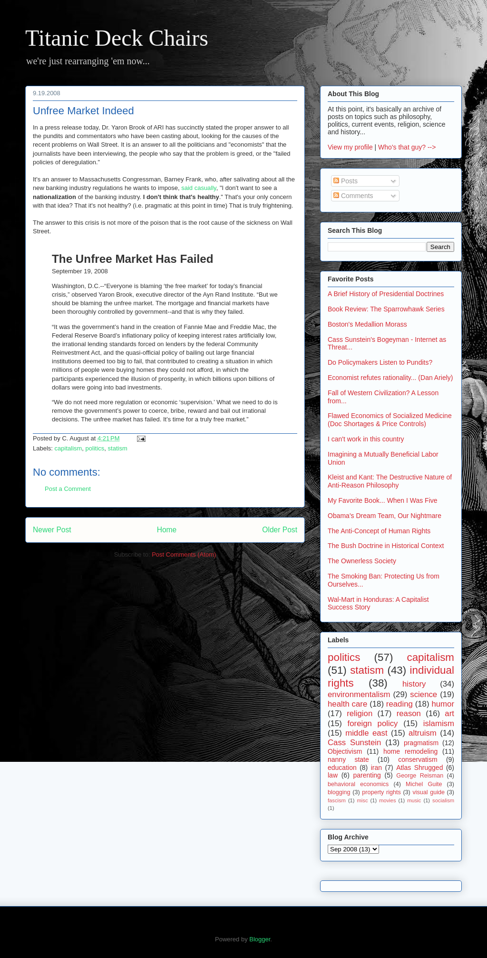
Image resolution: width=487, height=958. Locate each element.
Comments (353, 196)
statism (117, 448)
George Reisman (419, 775)
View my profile (350, 147)
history (414, 684)
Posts (345, 181)
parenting (366, 775)
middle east (366, 733)
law (333, 775)
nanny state (348, 759)
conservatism (417, 759)
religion (359, 713)
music (414, 800)
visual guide (428, 792)
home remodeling (410, 751)
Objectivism (345, 751)
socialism (443, 800)
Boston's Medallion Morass (367, 324)
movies (387, 800)
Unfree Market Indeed (83, 111)
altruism (423, 733)
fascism (337, 800)
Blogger (259, 939)
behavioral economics (358, 784)
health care (347, 704)
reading (399, 704)
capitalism (68, 448)
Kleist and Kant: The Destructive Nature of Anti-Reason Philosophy (390, 481)
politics (95, 448)
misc (362, 800)
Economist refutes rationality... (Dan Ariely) (390, 377)
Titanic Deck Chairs (116, 37)
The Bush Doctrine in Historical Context (386, 545)
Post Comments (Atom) (184, 554)
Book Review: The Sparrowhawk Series (386, 309)
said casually (198, 187)
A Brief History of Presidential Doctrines (386, 294)
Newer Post (52, 530)
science (423, 694)
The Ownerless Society (362, 561)
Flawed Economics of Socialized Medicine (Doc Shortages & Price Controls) (390, 420)
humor (442, 704)
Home (167, 530)
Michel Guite (424, 784)
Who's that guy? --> (407, 147)
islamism (438, 723)
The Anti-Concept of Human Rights (379, 531)
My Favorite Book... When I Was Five (383, 500)
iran (376, 767)
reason (409, 713)
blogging (339, 792)
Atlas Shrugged (419, 767)
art (449, 713)
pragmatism (421, 743)
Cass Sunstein (354, 742)
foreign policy (373, 723)
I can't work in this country (366, 439)
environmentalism (359, 694)
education (342, 767)
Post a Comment (68, 488)
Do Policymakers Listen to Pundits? (380, 362)
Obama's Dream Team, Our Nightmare (384, 515)
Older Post (279, 530)
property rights (381, 792)
